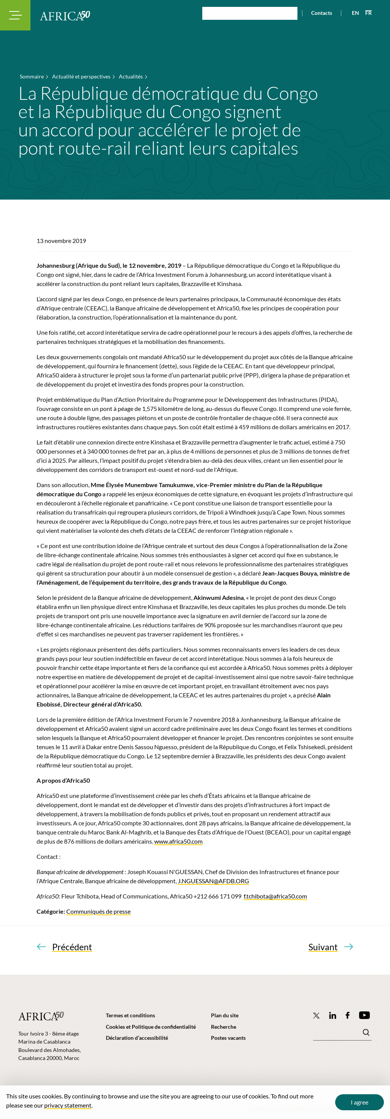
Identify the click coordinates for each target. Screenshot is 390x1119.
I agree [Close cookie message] (359, 1102)
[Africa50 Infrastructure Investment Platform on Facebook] (347, 1015)
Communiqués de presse (98, 911)
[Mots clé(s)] (342, 1034)
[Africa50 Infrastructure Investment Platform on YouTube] (364, 1015)
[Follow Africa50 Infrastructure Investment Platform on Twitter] (316, 1015)
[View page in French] (365, 13)
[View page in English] (352, 13)
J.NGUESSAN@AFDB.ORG (213, 880)
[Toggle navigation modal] (15, 15)
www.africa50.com (178, 841)
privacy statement (67, 1105)
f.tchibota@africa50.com (275, 896)
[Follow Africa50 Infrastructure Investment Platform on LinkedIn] (333, 1015)
